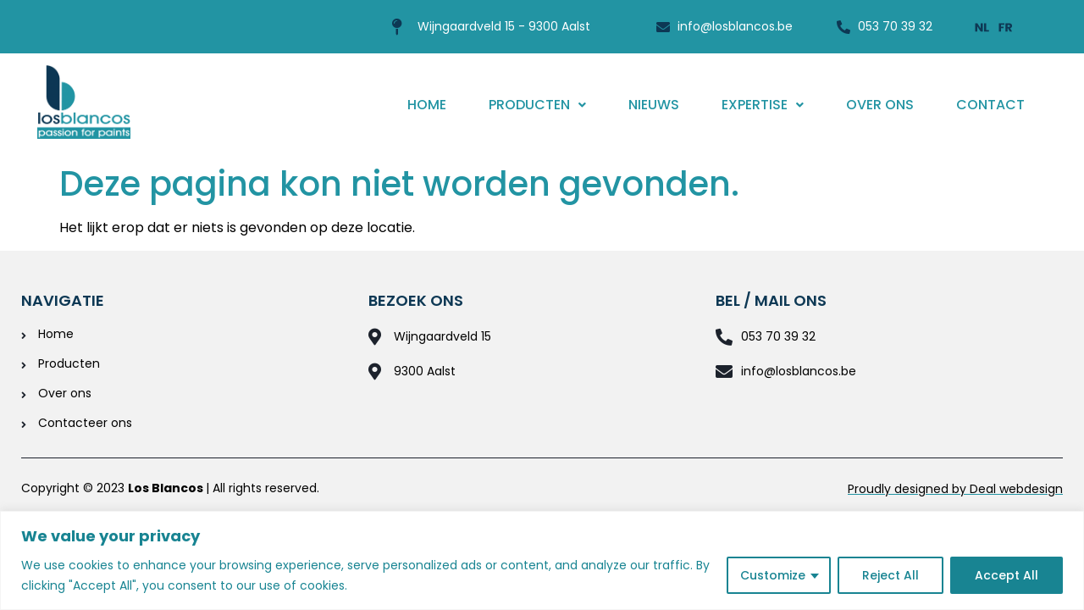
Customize (772, 575)
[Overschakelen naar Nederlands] (982, 26)
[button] (537, 105)
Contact (990, 104)
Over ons (880, 104)
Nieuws (653, 104)
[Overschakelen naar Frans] (1006, 26)
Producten (537, 104)
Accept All (1006, 575)
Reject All (890, 575)
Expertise (763, 104)
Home (426, 104)
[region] (542, 560)
